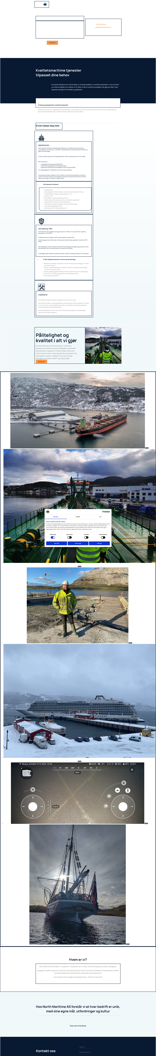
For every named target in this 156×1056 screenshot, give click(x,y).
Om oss (101, 3)
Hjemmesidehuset (45, 1035)
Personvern (53, 1035)
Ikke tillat (56, 543)
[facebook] (39, 1023)
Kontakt (116, 3)
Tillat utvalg (78, 543)
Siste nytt (108, 3)
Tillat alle (99, 543)
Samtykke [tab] (55, 516)
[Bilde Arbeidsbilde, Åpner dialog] (79, 394)
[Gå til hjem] (41, 5)
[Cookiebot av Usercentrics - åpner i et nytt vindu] (103, 512)
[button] (41, 43)
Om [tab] (100, 516)
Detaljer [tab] (78, 516)
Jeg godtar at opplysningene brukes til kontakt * (93, 1015)
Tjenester (93, 3)
